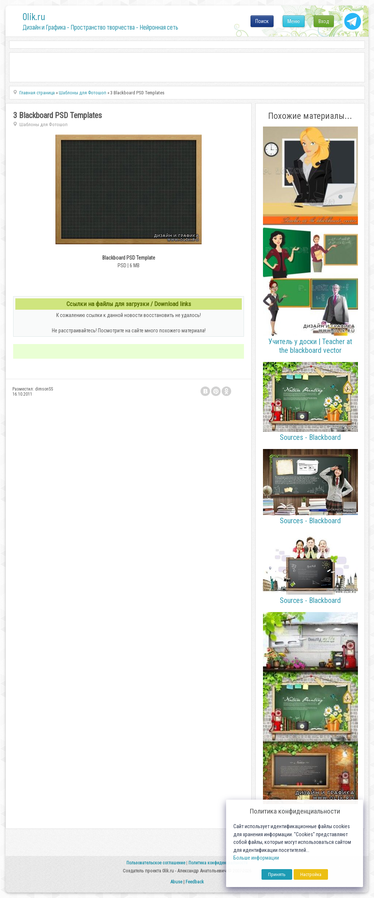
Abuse (176, 881)
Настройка (310, 874)
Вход (323, 21)
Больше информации (256, 858)
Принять (277, 874)
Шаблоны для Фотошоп (43, 124)
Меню (293, 21)
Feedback (195, 881)
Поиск (262, 21)
